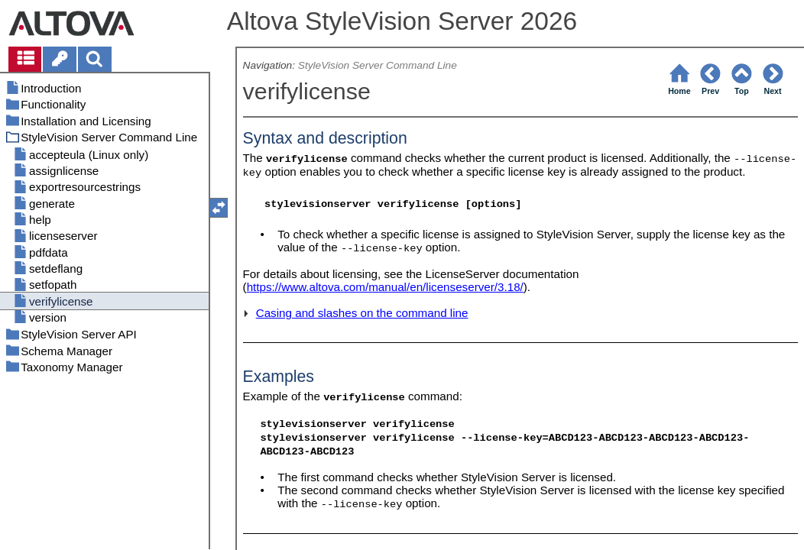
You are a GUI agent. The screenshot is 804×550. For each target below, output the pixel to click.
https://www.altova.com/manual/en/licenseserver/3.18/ (385, 286)
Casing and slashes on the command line (362, 312)
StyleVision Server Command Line (377, 65)
